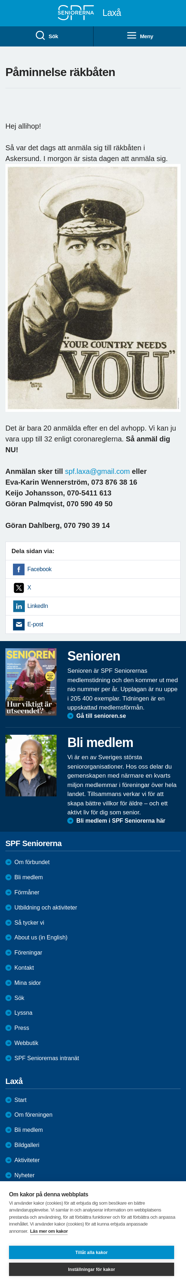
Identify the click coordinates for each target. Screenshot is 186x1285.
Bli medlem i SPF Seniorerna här (120, 821)
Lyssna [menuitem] (23, 1013)
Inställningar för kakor (91, 1269)
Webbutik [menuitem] (26, 1043)
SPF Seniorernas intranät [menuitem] (46, 1058)
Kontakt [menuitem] (24, 968)
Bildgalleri (26, 1145)
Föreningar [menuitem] (28, 953)
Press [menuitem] (21, 1028)
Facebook (39, 569)
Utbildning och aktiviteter (45, 907)
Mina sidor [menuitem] (27, 983)
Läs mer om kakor (49, 1231)
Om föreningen (33, 1115)
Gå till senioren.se (101, 716)
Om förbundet (32, 862)
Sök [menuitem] (46, 35)
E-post (35, 624)
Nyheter (24, 1175)
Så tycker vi (29, 923)
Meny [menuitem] (139, 35)
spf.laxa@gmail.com (97, 471)
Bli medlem (28, 877)
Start (20, 1100)
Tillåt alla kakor (92, 1252)
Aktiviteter (27, 1160)
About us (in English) (41, 937)
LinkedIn (37, 606)
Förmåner (26, 892)
